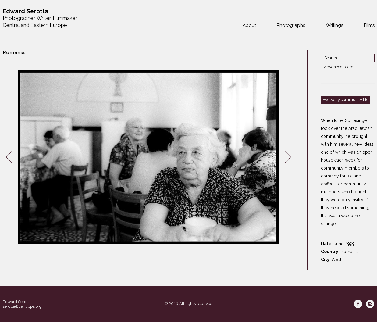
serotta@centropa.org (22, 306)
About (249, 25)
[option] (148, 157)
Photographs (291, 25)
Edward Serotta (17, 301)
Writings (334, 25)
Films (369, 25)
